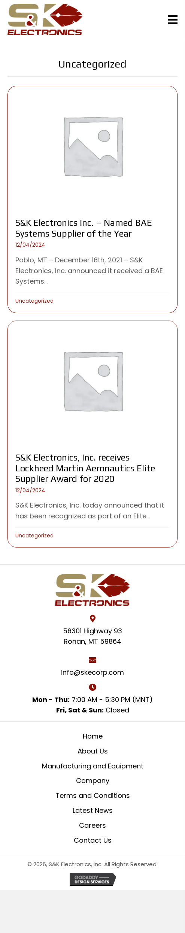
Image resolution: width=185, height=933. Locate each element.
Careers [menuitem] (92, 825)
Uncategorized (34, 301)
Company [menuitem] (92, 780)
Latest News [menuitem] (93, 810)
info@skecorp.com (92, 672)
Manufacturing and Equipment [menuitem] (92, 766)
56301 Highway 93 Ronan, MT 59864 (92, 636)
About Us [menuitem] (93, 751)
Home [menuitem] (93, 736)
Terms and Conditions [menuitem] (92, 795)
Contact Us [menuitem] (93, 840)
